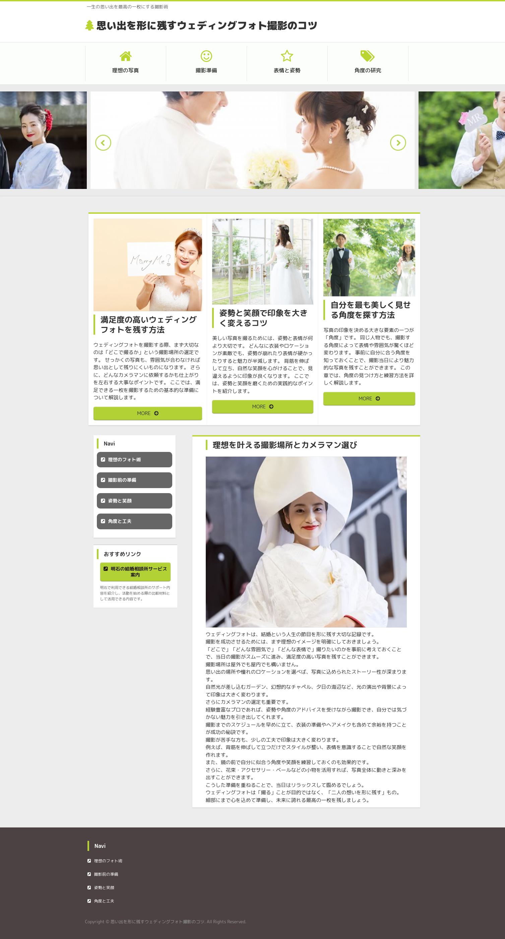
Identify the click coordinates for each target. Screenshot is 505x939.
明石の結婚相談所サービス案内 (139, 571)
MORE (144, 413)
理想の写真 (125, 70)
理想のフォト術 (124, 459)
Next (400, 145)
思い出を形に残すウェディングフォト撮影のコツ (207, 25)
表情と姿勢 (286, 70)
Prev (105, 145)
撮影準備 (206, 70)
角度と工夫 (120, 521)
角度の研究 (367, 70)
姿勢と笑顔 (120, 500)
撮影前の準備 (122, 480)
